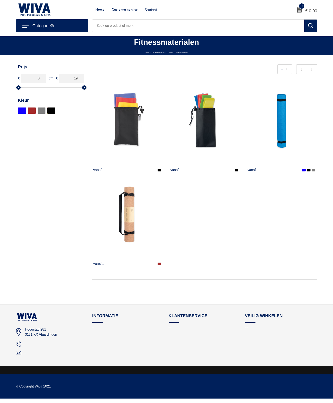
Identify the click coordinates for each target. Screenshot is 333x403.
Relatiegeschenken (152, 51)
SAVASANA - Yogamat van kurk (117, 253)
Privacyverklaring (257, 339)
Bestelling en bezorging (185, 339)
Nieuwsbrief (177, 357)
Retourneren (177, 348)
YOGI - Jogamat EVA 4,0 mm (269, 159)
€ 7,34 (257, 170)
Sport (174, 51)
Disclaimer (252, 357)
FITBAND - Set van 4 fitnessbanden (197, 159)
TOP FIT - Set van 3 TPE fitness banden (123, 159)
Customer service (125, 9)
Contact (151, 9)
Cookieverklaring (257, 348)
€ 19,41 (104, 263)
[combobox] (198, 26)
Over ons (98, 330)
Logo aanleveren (180, 330)
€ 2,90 (180, 170)
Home (99, 9)
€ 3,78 (103, 170)
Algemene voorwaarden (261, 330)
